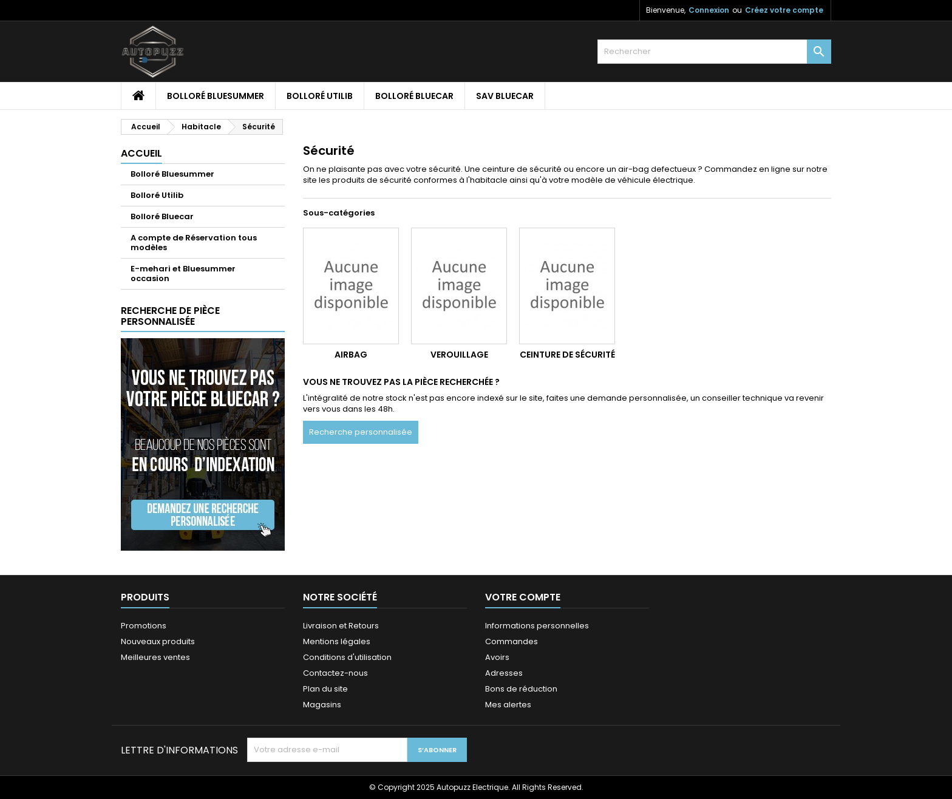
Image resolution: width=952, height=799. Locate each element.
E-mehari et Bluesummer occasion (183, 273)
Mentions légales (336, 641)
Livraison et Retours (341, 625)
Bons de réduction (521, 689)
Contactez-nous (335, 673)
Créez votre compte (784, 10)
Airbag (351, 354)
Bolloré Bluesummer (215, 96)
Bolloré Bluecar (414, 96)
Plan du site (325, 689)
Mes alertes (508, 704)
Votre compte (522, 597)
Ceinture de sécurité (567, 354)
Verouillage (459, 354)
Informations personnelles (537, 625)
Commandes (511, 641)
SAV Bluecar (505, 96)
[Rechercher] (714, 51)
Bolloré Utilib (320, 96)
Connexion (708, 10)
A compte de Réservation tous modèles (194, 242)
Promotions (143, 625)
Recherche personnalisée (360, 432)
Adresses (504, 673)
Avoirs (497, 657)
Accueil (141, 153)
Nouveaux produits (158, 641)
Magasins (322, 704)
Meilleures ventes (155, 657)
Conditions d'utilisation (347, 657)
